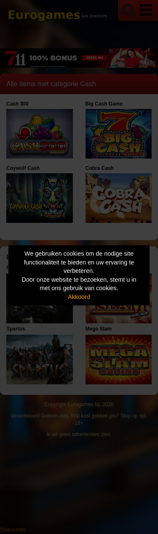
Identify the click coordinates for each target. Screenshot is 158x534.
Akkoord (79, 296)
